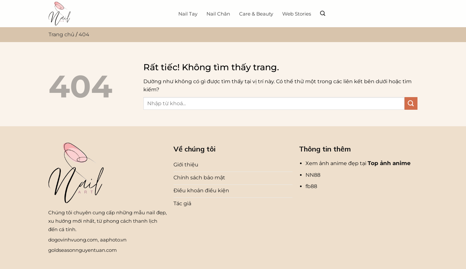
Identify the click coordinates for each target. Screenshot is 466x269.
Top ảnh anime (389, 163)
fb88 (311, 186)
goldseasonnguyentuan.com (82, 250)
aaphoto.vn (113, 240)
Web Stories (296, 14)
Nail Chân (218, 14)
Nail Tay (187, 14)
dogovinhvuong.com (73, 240)
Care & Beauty (256, 14)
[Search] (322, 13)
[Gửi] (411, 103)
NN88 (312, 175)
